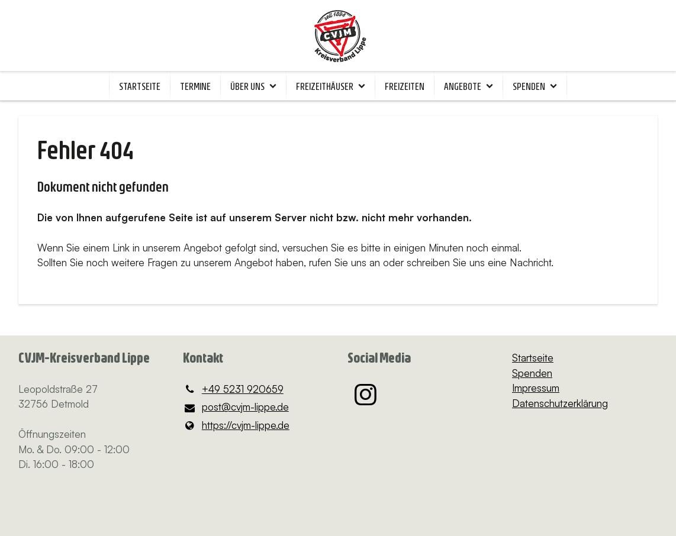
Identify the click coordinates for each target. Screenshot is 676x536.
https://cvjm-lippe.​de (236, 425)
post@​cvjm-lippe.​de (236, 408)
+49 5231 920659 (233, 389)
